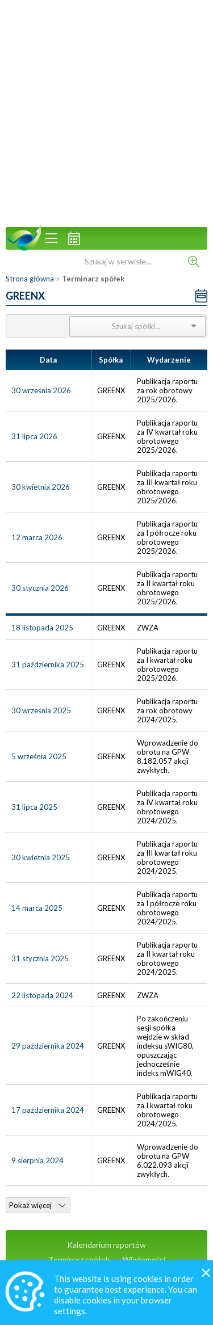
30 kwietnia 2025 (40, 857)
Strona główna (30, 278)
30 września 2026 (41, 390)
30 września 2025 (41, 710)
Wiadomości (144, 1259)
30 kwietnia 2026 (40, 486)
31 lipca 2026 (34, 436)
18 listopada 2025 (42, 627)
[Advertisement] (106, 112)
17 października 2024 (47, 1109)
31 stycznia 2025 (40, 958)
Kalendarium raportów (106, 1245)
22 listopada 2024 (42, 995)
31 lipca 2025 (34, 806)
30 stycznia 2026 (40, 587)
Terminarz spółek (79, 1259)
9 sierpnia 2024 (37, 1160)
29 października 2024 (47, 1045)
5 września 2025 (38, 756)
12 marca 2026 (36, 537)
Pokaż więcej (37, 1205)
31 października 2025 (47, 664)
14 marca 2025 (36, 907)
